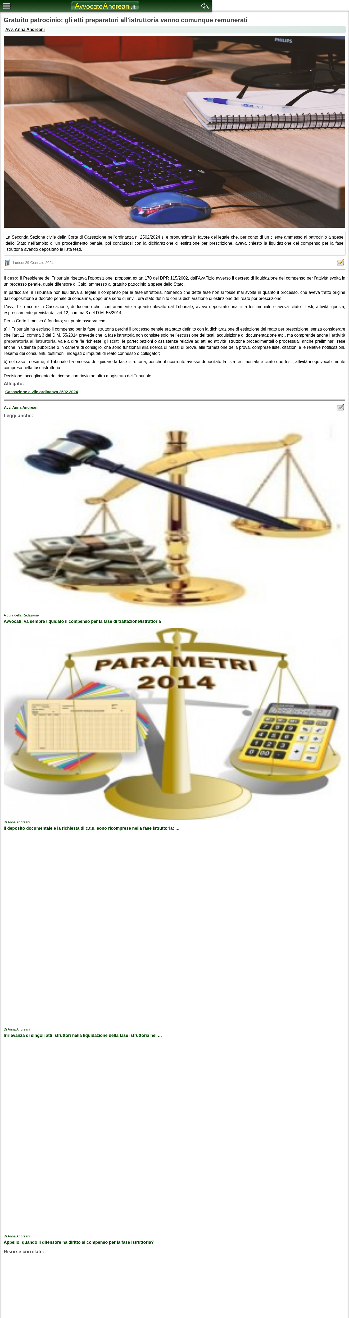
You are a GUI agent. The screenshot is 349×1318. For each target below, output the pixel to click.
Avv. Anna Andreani (25, 29)
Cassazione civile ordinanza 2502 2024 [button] (41, 391)
